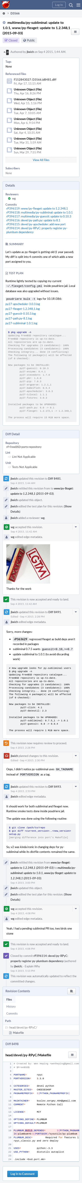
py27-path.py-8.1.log (18, 317)
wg (14, 198)
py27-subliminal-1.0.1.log (21, 322)
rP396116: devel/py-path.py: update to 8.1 (33, 220)
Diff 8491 (54, 611)
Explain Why (32, 964)
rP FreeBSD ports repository (24, 446)
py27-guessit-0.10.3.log (20, 313)
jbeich (30, 52)
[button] (78, 5)
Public (31, 40)
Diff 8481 (54, 478)
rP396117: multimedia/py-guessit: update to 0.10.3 (38, 216)
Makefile (18, 1030)
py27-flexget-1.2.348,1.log (22, 308)
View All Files (41, 160)
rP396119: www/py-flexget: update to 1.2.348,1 (37, 208)
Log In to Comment (22, 1172)
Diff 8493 (54, 784)
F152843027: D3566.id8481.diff (35, 80)
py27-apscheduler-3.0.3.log (22, 303)
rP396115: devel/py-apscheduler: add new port (36, 224)
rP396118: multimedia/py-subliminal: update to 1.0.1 (39, 212)
